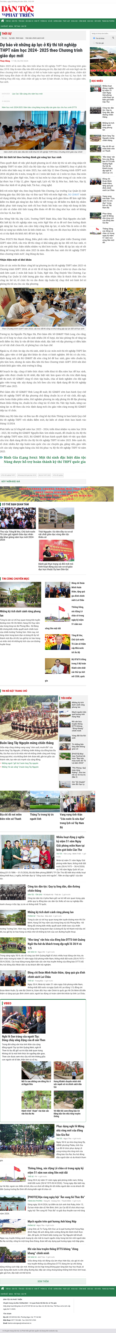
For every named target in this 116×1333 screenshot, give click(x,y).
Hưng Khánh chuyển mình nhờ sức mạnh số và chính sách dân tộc (68, 1084)
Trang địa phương (108, 21)
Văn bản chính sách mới (34, 38)
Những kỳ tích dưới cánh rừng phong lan (78, 704)
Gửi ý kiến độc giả (10, 481)
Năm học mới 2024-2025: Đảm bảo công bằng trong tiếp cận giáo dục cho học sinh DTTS (39, 107)
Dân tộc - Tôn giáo (18, 21)
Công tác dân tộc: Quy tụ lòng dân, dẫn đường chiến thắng (108, 112)
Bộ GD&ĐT (74, 194)
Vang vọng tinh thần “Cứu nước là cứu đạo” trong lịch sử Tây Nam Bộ (108, 202)
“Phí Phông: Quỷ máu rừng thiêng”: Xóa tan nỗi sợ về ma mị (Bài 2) (79, 772)
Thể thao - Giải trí (20, 26)
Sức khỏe (98, 21)
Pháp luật (66, 21)
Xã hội (50, 21)
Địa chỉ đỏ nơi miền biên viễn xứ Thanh (108, 148)
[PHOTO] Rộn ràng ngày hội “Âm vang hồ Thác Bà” (56, 1197)
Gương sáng (57, 21)
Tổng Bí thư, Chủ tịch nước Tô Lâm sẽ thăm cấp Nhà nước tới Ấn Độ (79, 644)
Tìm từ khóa (100, 38)
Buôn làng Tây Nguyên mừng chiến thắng (27, 743)
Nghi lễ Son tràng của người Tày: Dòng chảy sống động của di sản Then (23, 1038)
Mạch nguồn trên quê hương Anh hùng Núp (79, 714)
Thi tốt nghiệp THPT (8, 475)
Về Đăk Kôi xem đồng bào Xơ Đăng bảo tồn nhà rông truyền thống (67, 1113)
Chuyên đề (4, 26)
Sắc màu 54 (29, 21)
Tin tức (4, 38)
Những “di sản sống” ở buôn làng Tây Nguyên (20, 767)
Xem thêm (43, 1281)
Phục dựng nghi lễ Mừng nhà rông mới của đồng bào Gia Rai (70, 1131)
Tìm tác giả (100, 43)
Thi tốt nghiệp (58, 475)
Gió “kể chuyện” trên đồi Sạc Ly (78, 783)
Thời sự (8, 21)
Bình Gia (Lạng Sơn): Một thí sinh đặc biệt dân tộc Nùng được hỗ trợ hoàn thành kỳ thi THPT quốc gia (45, 459)
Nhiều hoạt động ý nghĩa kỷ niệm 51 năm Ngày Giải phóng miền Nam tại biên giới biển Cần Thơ (108, 94)
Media (11, 26)
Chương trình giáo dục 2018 (27, 475)
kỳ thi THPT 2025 (45, 475)
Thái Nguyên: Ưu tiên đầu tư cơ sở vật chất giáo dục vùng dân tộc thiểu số (55, 534)
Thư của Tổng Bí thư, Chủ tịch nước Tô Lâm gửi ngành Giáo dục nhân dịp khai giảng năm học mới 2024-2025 (17, 535)
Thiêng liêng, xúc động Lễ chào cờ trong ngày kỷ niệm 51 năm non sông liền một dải (108, 236)
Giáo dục (90, 21)
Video (7, 1003)
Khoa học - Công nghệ (78, 21)
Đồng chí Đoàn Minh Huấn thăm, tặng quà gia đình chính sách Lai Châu (78, 591)
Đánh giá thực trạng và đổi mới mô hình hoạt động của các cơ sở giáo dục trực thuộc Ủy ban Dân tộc (55, 567)
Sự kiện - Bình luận (16, 38)
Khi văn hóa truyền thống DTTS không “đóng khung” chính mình (78, 726)
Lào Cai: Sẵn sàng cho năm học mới (27, 94)
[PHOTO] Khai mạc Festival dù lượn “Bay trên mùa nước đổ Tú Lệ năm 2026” (79, 758)
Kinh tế (36, 21)
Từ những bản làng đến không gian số (78, 746)
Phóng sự (43, 21)
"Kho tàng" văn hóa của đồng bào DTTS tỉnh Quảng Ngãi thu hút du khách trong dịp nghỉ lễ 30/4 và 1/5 (56, 944)
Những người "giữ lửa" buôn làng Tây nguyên (20, 763)
